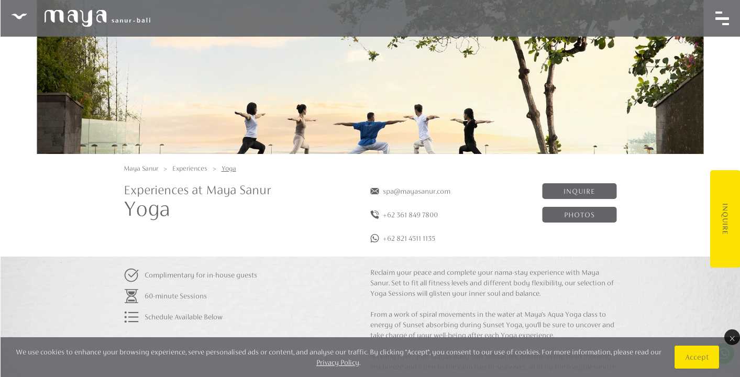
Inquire (725, 219)
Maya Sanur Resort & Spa (80, 18)
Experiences (189, 168)
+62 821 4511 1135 (409, 238)
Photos (579, 214)
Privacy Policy (337, 362)
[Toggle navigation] (721, 18)
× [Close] (731, 337)
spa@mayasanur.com (416, 191)
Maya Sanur (141, 168)
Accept (696, 356)
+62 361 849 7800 (410, 214)
